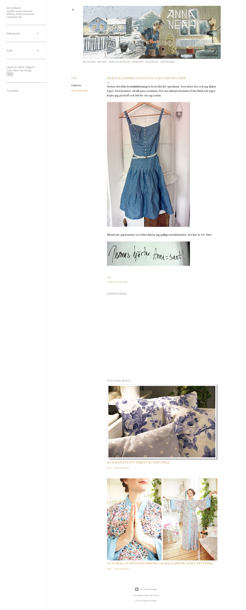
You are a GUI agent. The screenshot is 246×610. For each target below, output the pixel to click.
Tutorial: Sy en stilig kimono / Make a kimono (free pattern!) (160, 563)
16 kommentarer (121, 468)
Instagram (167, 61)
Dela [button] (73, 77)
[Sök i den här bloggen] (19, 70)
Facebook (152, 61)
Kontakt (137, 61)
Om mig (102, 61)
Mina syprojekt (79, 90)
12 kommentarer (121, 569)
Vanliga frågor (119, 61)
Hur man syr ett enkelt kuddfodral (138, 462)
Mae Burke (154, 595)
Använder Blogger (146, 589)
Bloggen (89, 61)
